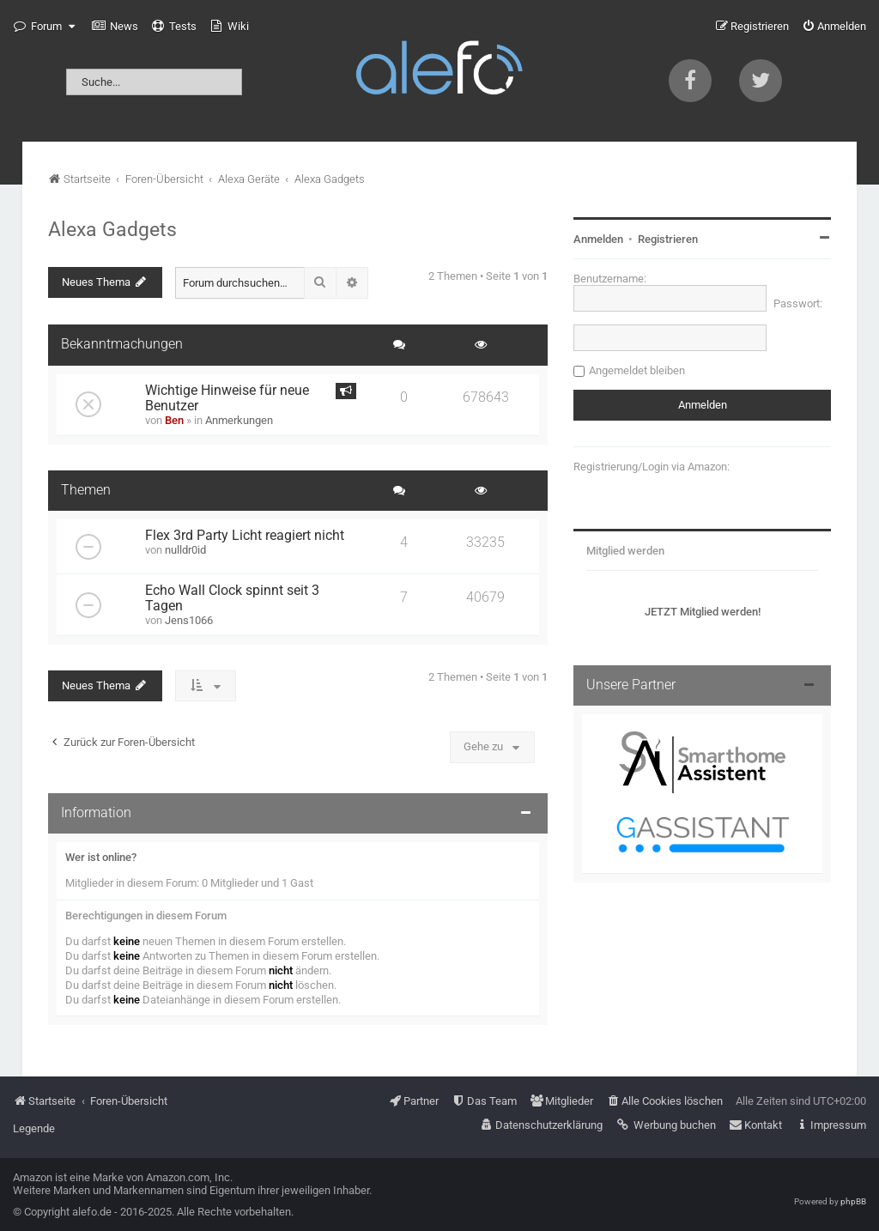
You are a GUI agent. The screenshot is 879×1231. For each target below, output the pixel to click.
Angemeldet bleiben (637, 370)
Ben (174, 420)
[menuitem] (115, 27)
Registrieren (668, 239)
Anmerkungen (239, 420)
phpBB (853, 1201)
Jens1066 (189, 620)
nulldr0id (185, 549)
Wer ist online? (100, 857)
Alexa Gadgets (112, 229)
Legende (34, 1128)
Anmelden (598, 239)
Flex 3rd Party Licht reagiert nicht (244, 535)
